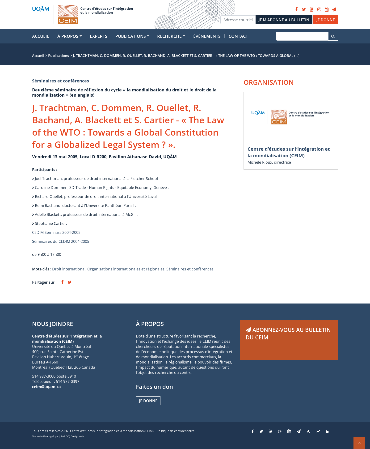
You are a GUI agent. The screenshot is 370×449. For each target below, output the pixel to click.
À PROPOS (150, 324)
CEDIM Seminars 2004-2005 (56, 232)
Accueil (40, 36)
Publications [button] (130, 36)
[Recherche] (302, 36)
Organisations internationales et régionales (125, 269)
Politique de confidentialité (175, 431)
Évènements (207, 36)
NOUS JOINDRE (52, 324)
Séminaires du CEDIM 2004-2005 (60, 241)
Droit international (68, 269)
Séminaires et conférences (60, 81)
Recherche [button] (169, 36)
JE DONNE (325, 19)
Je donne (148, 400)
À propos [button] (67, 36)
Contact (238, 36)
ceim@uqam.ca (46, 386)
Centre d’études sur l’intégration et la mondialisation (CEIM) (289, 152)
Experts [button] (98, 36)
